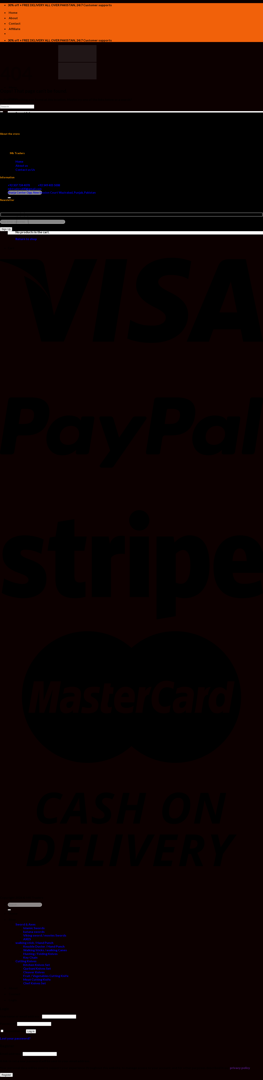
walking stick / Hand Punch (34, 131)
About (13, 18)
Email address (11, 1053)
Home (13, 12)
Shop (12, 919)
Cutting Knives (26, 150)
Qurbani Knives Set (37, 157)
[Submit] (9, 197)
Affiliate (14, 29)
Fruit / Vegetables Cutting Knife (45, 164)
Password (8, 1023)
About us (21, 165)
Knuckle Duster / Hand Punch (44, 135)
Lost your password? (15, 1038)
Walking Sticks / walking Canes (45, 139)
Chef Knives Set (34, 172)
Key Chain (30, 146)
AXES (27, 128)
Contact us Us (25, 169)
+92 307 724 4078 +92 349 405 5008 (34, 185)
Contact (14, 23)
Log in (30, 1031)
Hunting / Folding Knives (40, 142)
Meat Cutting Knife (37, 168)
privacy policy (240, 1068)
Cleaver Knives (34, 161)
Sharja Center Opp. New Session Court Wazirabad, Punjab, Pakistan (52, 192)
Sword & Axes (25, 113)
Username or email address (20, 1016)
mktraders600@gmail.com (25, 189)
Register (6, 1074)
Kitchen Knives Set (36, 153)
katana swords (34, 120)
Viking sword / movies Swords (44, 124)
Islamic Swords (34, 116)
